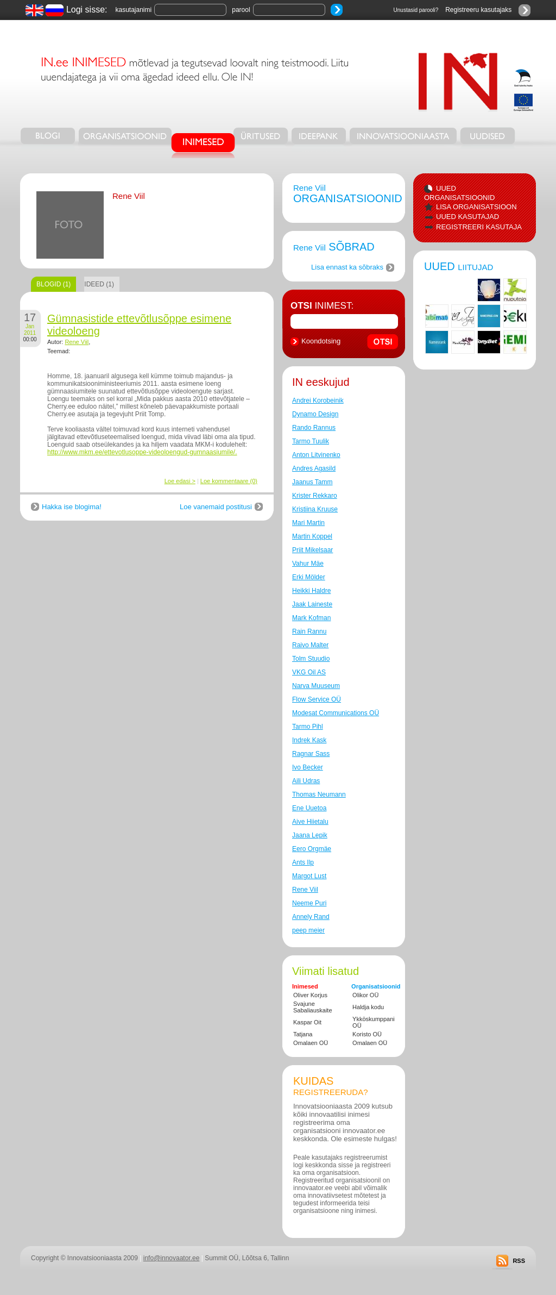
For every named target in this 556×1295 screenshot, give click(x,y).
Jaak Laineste (312, 604)
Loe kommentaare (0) (228, 481)
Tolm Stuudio (311, 658)
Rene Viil (77, 342)
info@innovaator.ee (171, 1258)
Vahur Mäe (308, 563)
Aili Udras (306, 781)
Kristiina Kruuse (315, 509)
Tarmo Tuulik (310, 441)
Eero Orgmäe (311, 849)
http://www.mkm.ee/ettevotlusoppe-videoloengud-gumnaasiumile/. (142, 452)
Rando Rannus (314, 427)
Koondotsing (320, 341)
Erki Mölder (308, 577)
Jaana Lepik (309, 835)
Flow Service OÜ (316, 699)
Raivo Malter (310, 645)
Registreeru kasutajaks (478, 10)
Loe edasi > (180, 481)
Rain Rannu (309, 631)
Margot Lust (309, 876)
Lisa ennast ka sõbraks (347, 267)
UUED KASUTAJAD (467, 216)
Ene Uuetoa (309, 808)
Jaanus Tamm (312, 482)
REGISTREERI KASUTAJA (479, 227)
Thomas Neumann (319, 794)
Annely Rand (311, 917)
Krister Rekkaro (314, 495)
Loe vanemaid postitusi (216, 507)
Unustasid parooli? (416, 10)
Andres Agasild (314, 468)
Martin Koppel (312, 536)
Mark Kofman (311, 618)
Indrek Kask (309, 740)
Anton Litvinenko (316, 455)
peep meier (308, 930)
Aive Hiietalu (310, 821)
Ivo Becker (307, 767)
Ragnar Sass (311, 754)
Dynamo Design (315, 414)
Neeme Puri (309, 903)
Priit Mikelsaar (312, 550)
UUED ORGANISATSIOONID (459, 193)
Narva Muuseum (316, 686)
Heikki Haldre (311, 591)
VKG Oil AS (309, 672)
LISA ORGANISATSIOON (476, 207)
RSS (519, 1261)
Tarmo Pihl (307, 726)
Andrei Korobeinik (318, 400)
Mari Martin (308, 523)
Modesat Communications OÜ (335, 713)
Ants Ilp (303, 862)
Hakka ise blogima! (72, 507)
